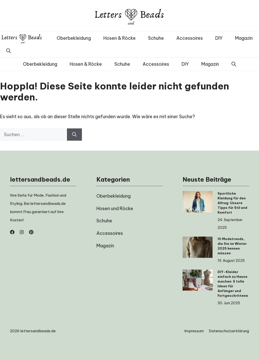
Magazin (244, 38)
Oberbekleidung (74, 38)
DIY (219, 38)
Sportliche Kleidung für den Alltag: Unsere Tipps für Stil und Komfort (232, 202)
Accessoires (189, 38)
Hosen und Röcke (114, 208)
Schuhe (156, 38)
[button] (8, 50)
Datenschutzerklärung (229, 331)
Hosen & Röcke (119, 38)
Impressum (194, 331)
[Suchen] (74, 134)
